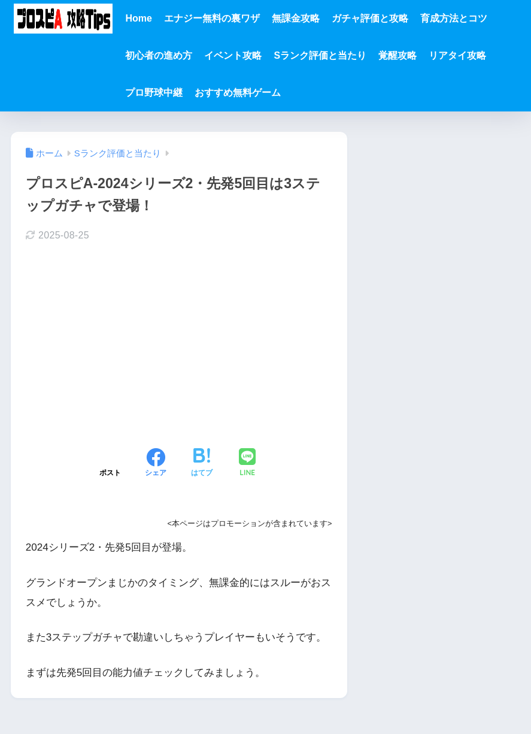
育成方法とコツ (453, 18)
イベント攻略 (233, 55)
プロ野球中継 (154, 92)
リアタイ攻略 (457, 55)
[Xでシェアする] (110, 464)
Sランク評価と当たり (320, 55)
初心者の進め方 (158, 55)
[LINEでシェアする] (247, 463)
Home (138, 18)
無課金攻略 (296, 18)
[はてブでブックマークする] (202, 464)
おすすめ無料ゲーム (238, 92)
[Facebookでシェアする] (155, 464)
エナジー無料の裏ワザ (212, 18)
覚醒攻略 (397, 55)
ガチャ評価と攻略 (370, 18)
